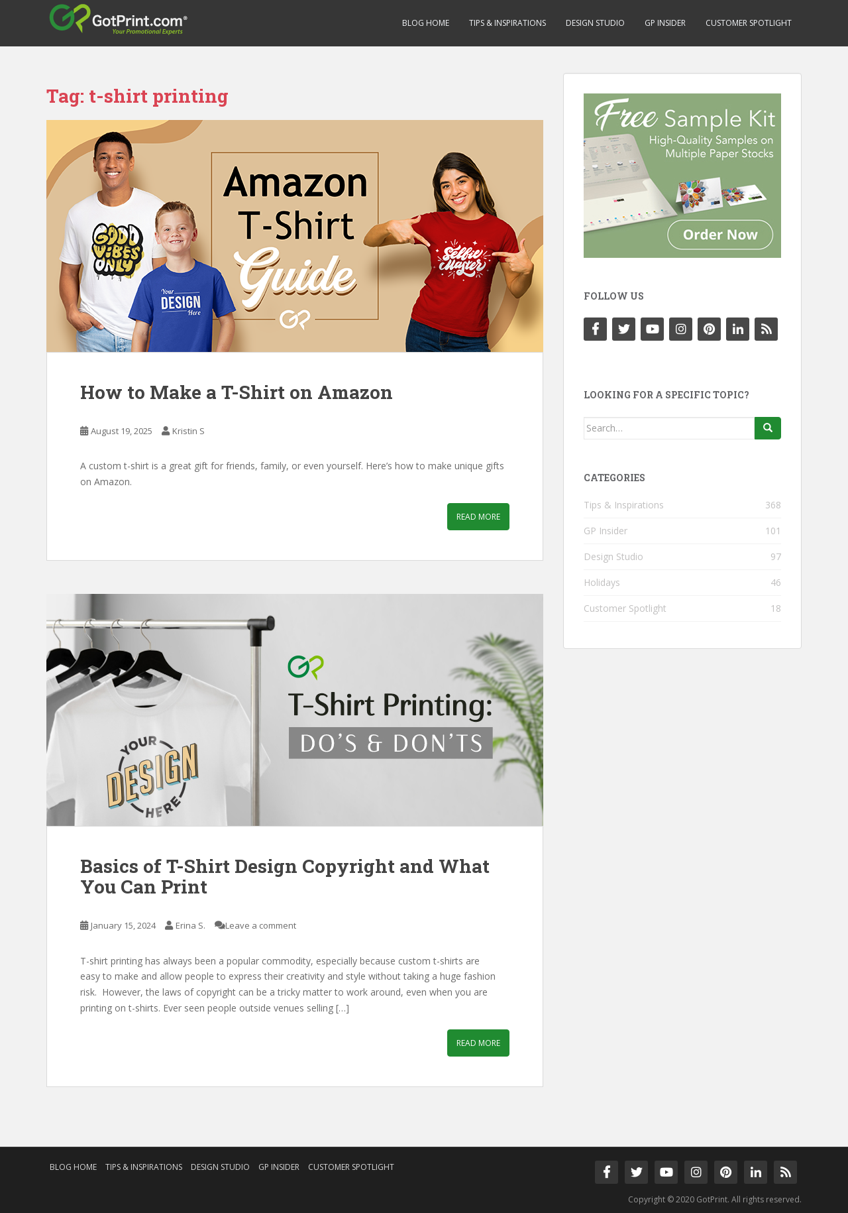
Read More (478, 516)
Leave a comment (260, 925)
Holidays (602, 582)
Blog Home (425, 23)
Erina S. (190, 925)
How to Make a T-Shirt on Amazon (236, 392)
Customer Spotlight (749, 23)
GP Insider (665, 23)
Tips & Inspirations (507, 23)
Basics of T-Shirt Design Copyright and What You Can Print (285, 876)
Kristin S (188, 431)
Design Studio (595, 23)
